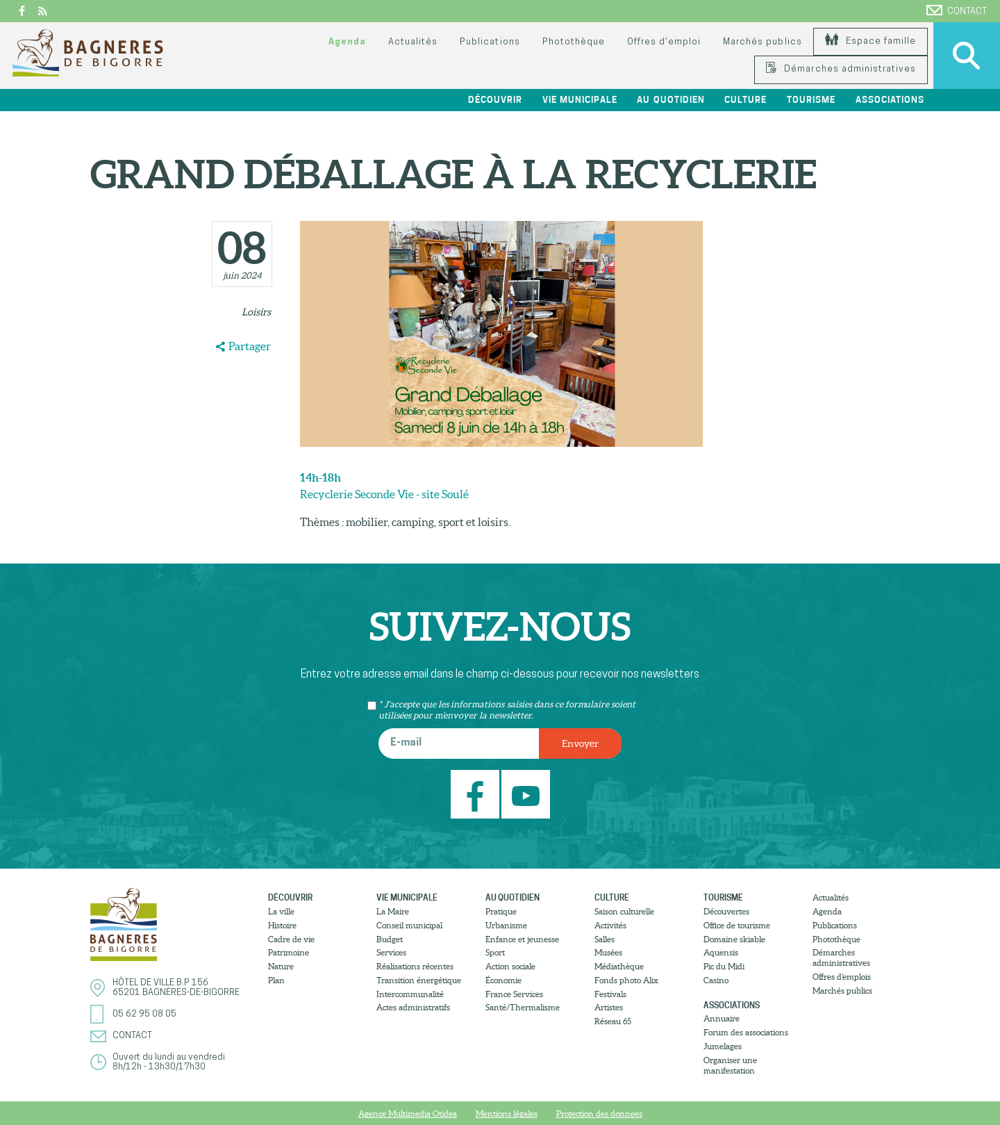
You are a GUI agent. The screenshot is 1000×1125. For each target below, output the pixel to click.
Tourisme (811, 100)
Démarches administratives (841, 69)
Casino (715, 980)
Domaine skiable (734, 939)
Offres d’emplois (841, 976)
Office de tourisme (736, 925)
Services (391, 952)
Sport (495, 952)
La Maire (392, 911)
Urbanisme (506, 925)
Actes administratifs (413, 1007)
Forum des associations (745, 1032)
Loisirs (256, 312)
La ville (281, 911)
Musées (608, 952)
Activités (610, 925)
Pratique (501, 911)
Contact (956, 10)
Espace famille (870, 41)
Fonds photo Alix (626, 980)
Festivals (610, 994)
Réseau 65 (612, 1021)
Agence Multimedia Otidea (407, 1113)
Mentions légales (507, 1113)
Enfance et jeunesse (522, 939)
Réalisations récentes (414, 966)
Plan (276, 980)
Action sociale (510, 966)
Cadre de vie (291, 939)
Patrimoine (288, 952)
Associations (890, 100)
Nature (281, 966)
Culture (745, 100)
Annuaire (721, 1018)
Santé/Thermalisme (522, 1007)
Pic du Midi (723, 966)
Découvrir (495, 100)
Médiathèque (619, 966)
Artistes (608, 1007)
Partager (249, 346)
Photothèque (573, 42)
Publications (489, 42)
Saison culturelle (624, 911)
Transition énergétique (418, 980)
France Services (514, 994)
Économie (503, 980)
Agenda (347, 42)
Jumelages (722, 1046)
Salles (604, 939)
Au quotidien (670, 100)
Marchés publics (762, 42)
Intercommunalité (410, 994)
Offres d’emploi (664, 42)
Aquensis (720, 952)
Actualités (413, 42)
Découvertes (726, 911)
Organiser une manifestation (730, 1065)
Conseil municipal (409, 925)
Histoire (282, 925)
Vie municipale (579, 100)
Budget (389, 939)
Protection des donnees (599, 1113)
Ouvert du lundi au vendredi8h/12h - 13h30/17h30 (168, 1062)
